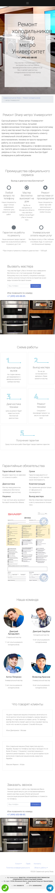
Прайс (28, 864)
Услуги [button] (17, 864)
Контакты (37, 864)
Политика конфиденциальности (18, 868)
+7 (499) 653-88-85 (27, 57)
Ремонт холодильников (31, 98)
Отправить (36, 286)
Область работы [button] (40, 868)
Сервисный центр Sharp (12, 98)
